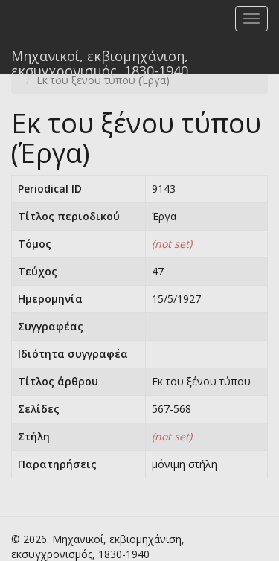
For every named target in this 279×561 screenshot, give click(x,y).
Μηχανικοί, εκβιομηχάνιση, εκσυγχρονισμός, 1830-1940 (99, 60)
